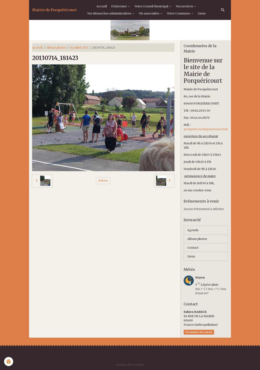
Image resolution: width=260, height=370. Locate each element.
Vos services (185, 6)
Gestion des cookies (130, 365)
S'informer (119, 6)
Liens (202, 13)
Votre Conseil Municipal (152, 6)
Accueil (101, 6)
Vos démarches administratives (109, 13)
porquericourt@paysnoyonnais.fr (208, 129)
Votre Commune (179, 13)
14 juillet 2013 (79, 47)
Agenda (192, 230)
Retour (103, 180)
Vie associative (149, 13)
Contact (192, 247)
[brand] (54, 10)
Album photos (56, 47)
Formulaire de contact (198, 332)
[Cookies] (8, 361)
